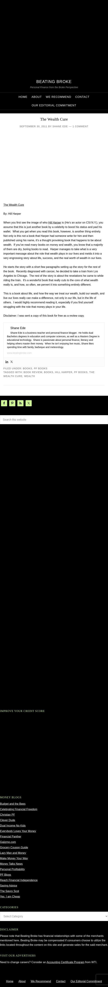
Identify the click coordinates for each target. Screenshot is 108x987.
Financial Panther (10, 836)
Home (9, 981)
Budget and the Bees (12, 803)
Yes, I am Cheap (10, 896)
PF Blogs (5, 874)
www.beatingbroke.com (19, 353)
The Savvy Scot (9, 891)
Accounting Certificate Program (65, 962)
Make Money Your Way (14, 858)
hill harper (63, 372)
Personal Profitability (12, 869)
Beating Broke (54, 81)
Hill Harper (54, 222)
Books (27, 368)
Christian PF (7, 814)
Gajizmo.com (8, 842)
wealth (29, 376)
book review (33, 372)
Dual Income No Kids (13, 825)
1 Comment (80, 126)
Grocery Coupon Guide (14, 847)
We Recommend (41, 981)
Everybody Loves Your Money (18, 831)
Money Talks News (11, 863)
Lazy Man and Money (13, 852)
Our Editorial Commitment (86, 981)
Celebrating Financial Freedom (18, 809)
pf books (41, 368)
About (22, 981)
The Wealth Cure (54, 119)
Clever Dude (7, 820)
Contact (60, 981)
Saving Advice (8, 885)
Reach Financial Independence (19, 880)
